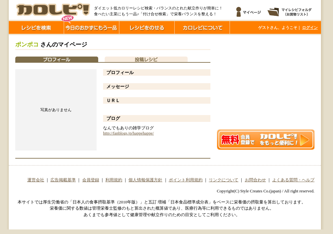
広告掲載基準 (63, 180)
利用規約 (113, 180)
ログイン (310, 28)
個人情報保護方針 (145, 180)
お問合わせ (255, 180)
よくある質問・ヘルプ (293, 180)
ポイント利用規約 (186, 180)
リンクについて (223, 180)
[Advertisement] (265, 82)
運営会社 (35, 180)
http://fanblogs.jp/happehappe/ (128, 133)
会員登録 (90, 180)
